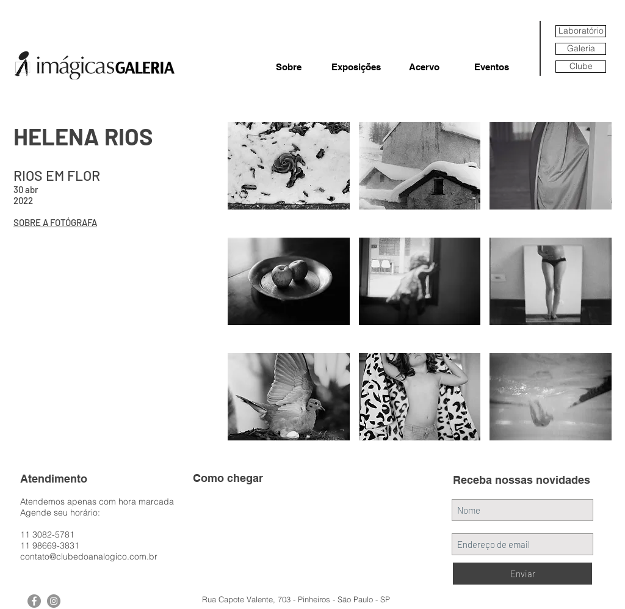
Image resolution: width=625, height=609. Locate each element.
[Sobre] (288, 66)
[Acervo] (424, 66)
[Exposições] (356, 66)
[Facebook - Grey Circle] (34, 601)
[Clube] (580, 66)
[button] (289, 175)
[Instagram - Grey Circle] (53, 601)
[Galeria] (580, 49)
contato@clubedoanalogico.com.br (88, 556)
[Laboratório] (580, 31)
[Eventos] (492, 66)
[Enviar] (522, 573)
